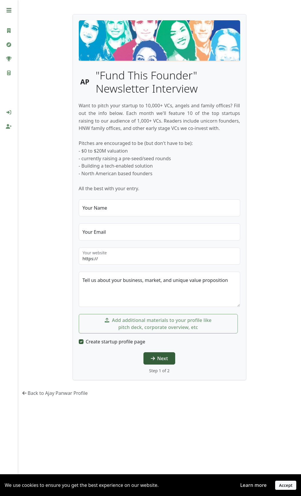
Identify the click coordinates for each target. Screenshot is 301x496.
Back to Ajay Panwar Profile (55, 393)
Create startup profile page (115, 341)
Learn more (253, 485)
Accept (285, 485)
